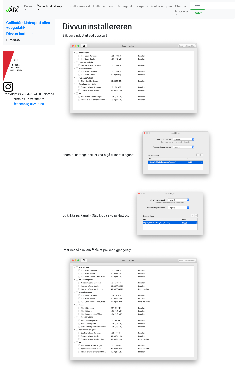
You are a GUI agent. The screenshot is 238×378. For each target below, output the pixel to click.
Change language (181, 8)
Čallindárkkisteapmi (51, 6)
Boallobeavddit (79, 6)
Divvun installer (19, 33)
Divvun (29, 6)
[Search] (213, 5)
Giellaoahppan (161, 6)
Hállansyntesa (103, 6)
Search (198, 13)
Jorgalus (142, 6)
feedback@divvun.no (29, 104)
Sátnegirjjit (124, 6)
